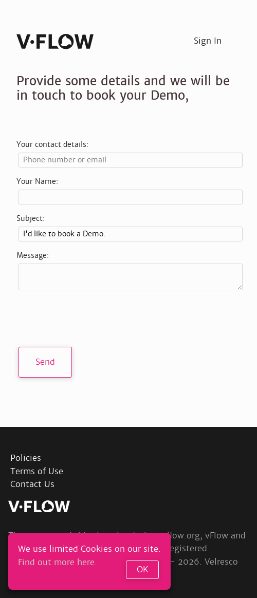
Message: (32, 255)
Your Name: (37, 181)
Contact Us (32, 484)
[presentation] (97, 318)
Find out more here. (57, 562)
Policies (25, 458)
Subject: (30, 218)
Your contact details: (52, 144)
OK (143, 569)
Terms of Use (36, 471)
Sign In (208, 40)
